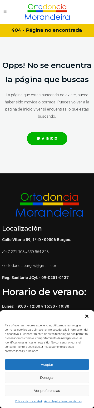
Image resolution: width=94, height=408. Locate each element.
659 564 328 (38, 251)
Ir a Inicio (47, 138)
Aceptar (47, 364)
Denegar (47, 378)
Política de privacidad (28, 401)
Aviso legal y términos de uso (63, 401)
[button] (86, 316)
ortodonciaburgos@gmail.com (31, 265)
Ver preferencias (47, 391)
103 (21, 251)
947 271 (10, 251)
